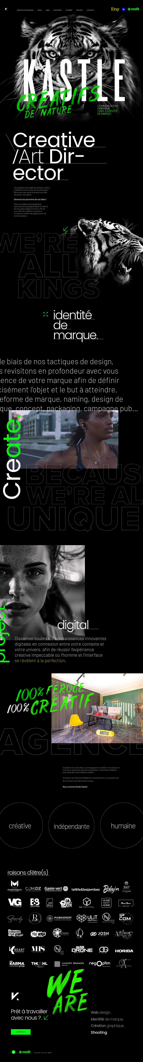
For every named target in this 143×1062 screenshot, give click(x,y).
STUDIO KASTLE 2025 (43, 1053)
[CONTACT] (21, 1032)
